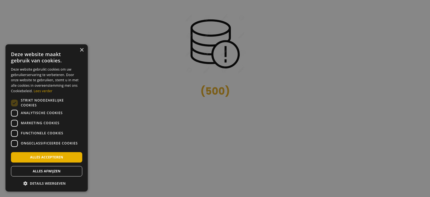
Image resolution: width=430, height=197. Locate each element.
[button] (46, 183)
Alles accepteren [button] (46, 157)
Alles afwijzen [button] (47, 171)
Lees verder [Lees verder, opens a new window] (43, 91)
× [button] (82, 50)
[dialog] (46, 118)
